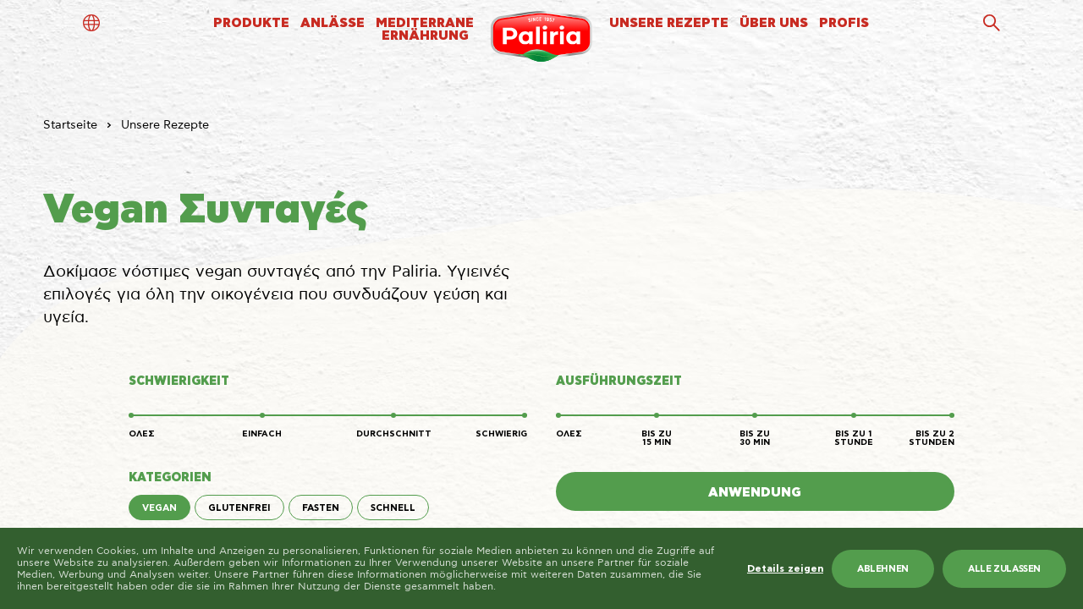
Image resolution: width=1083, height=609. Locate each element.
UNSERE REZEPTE (668, 23)
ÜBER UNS (773, 23)
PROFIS (844, 23)
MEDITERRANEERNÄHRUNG (425, 29)
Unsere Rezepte (165, 125)
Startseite (70, 125)
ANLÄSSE (332, 23)
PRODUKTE (251, 23)
